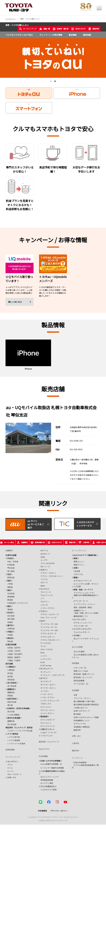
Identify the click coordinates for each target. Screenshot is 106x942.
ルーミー (10, 771)
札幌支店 (10, 564)
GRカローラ (44, 553)
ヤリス (9, 767)
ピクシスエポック (47, 719)
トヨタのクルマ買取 (48, 789)
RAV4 (42, 652)
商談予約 (93, 29)
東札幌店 (10, 619)
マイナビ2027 (78, 684)
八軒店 (9, 583)
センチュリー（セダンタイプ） (52, 675)
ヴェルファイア (46, 595)
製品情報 (72, 34)
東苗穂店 (10, 596)
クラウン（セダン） (48, 573)
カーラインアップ (27, 29)
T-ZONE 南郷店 (12, 714)
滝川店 (9, 705)
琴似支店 (10, 568)
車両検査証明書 (46, 780)
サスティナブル (79, 723)
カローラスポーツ (14, 774)
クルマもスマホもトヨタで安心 (19, 34)
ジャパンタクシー (47, 713)
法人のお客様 (78, 651)
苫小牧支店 (11, 686)
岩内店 (9, 676)
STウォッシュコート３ (82, 622)
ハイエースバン (46, 694)
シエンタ (43, 605)
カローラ (43, 582)
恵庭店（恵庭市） (14, 657)
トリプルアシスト (46, 735)
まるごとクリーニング (48, 776)
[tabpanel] (53, 58)
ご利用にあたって (80, 707)
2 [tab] (55, 82)
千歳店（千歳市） (14, 660)
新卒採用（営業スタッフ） (83, 674)
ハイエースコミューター (50, 700)
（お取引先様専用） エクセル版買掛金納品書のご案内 (85, 765)
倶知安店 (10, 679)
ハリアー (43, 656)
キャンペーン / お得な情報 (50, 34)
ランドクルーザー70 (48, 627)
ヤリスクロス (45, 643)
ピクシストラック (47, 726)
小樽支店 (10, 670)
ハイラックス (45, 659)
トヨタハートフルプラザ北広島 (19, 730)
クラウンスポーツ (47, 636)
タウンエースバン (47, 710)
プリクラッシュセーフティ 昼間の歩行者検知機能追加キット (85, 595)
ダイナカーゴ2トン (47, 684)
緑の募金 (76, 714)
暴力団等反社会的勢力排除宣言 (85, 704)
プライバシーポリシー (82, 698)
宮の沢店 (10, 711)
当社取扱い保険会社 (81, 726)
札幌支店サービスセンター (17, 603)
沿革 (74, 695)
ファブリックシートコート (83, 604)
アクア (9, 764)
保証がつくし (78, 564)
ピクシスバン (45, 707)
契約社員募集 (78, 680)
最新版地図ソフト (80, 616)
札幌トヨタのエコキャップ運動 (85, 717)
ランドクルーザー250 (48, 624)
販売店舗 (87, 34)
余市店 (9, 673)
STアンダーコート (80, 601)
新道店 (9, 599)
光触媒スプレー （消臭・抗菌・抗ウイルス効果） (86, 611)
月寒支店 (10, 628)
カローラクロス (46, 649)
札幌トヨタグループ (81, 711)
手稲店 (9, 635)
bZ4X (42, 662)
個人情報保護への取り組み (83, 701)
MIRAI (42, 585)
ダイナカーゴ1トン (47, 688)
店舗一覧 (44, 29)
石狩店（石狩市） (14, 647)
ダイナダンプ (45, 681)
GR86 (42, 557)
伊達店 (9, 695)
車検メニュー (78, 561)
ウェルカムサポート (81, 632)
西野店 (9, 587)
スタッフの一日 (79, 667)
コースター (44, 691)
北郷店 (9, 622)
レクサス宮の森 (13, 737)
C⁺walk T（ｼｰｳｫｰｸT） (48, 732)
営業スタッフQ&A (80, 671)
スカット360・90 (79, 625)
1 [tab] (51, 82)
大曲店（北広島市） (14, 654)
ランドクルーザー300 (48, 630)
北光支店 (10, 593)
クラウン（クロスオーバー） (51, 576)
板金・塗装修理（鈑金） (82, 607)
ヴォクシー (44, 601)
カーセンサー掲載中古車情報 (51, 768)
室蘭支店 (10, 692)
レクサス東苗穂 (13, 740)
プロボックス (45, 703)
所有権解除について (81, 720)
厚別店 (9, 641)
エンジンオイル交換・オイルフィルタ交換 (85, 585)
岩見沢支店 (11, 702)
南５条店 (10, 571)
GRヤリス (43, 550)
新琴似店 (10, 577)
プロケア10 (77, 574)
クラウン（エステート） (49, 614)
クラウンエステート (48, 633)
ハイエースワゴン (47, 608)
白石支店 (10, 615)
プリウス (43, 579)
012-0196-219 (76, 440)
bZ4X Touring (45, 665)
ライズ (42, 646)
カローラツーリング (48, 617)
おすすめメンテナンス (82, 580)
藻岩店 (9, 609)
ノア (41, 598)
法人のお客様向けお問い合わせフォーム (85, 655)
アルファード (45, 592)
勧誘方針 (76, 730)
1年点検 (76, 571)
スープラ (43, 560)
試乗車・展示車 (60, 29)
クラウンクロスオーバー (49, 640)
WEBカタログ (78, 29)
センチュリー (45, 672)
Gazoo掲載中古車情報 (48, 764)
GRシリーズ (44, 566)
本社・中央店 (12, 561)
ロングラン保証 (46, 783)
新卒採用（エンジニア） (82, 677)
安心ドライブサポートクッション (85, 639)
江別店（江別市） (14, 651)
